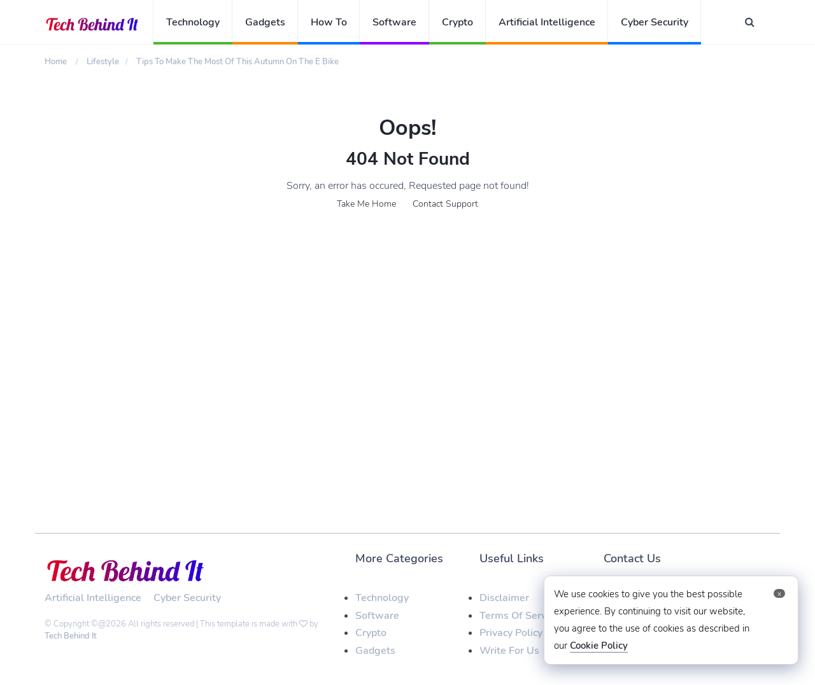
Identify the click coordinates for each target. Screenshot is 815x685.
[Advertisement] (407, 329)
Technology (193, 22)
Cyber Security (654, 22)
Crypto (457, 22)
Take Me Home (366, 204)
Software (394, 22)
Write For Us (509, 651)
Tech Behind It (71, 636)
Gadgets (265, 22)
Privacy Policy (510, 633)
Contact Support (445, 204)
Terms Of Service (519, 616)
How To (329, 22)
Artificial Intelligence (547, 22)
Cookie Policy (599, 645)
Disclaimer (504, 598)
